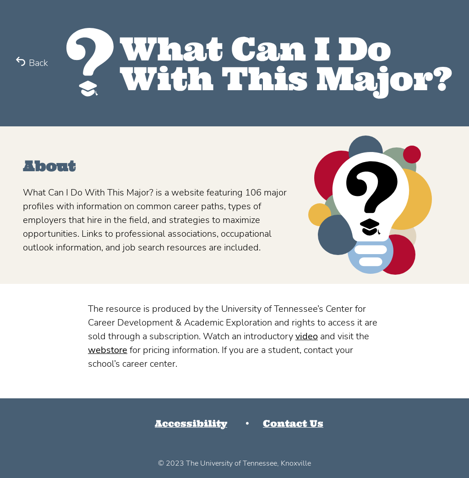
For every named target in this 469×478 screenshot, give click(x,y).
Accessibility (191, 423)
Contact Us (293, 423)
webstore (107, 350)
